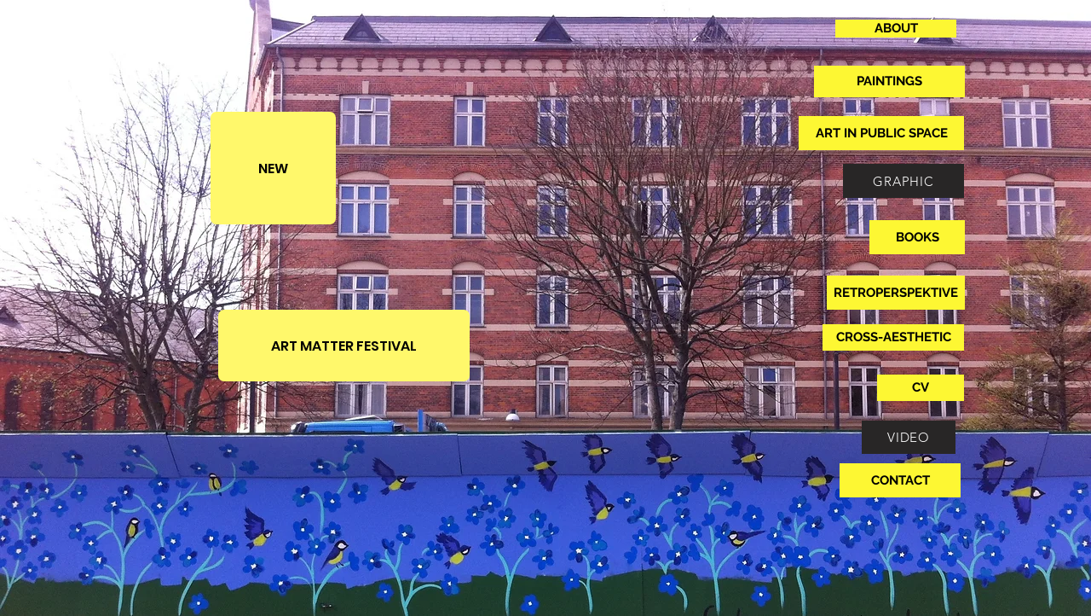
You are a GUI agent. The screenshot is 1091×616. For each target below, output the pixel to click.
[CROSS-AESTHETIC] (893, 337)
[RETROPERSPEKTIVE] (896, 293)
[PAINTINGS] (889, 81)
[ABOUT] (895, 29)
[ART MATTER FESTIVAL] (344, 345)
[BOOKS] (917, 237)
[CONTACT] (900, 480)
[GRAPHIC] (903, 181)
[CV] (920, 388)
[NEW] (273, 168)
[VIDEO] (908, 437)
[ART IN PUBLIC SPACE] (881, 133)
